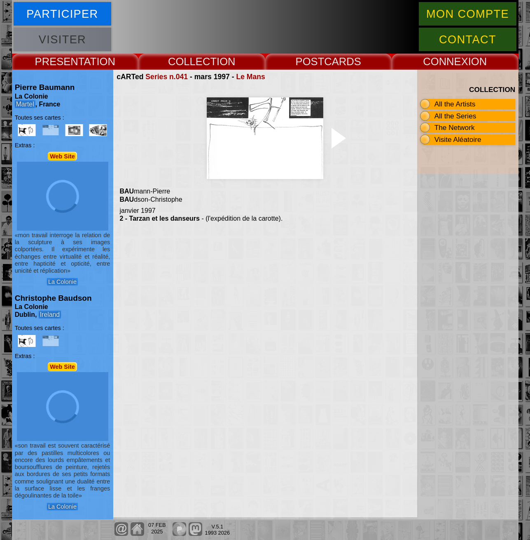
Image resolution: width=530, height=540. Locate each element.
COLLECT (192, 61)
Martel (25, 104)
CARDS (342, 61)
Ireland (50, 314)
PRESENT (59, 61)
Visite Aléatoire (457, 139)
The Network (454, 127)
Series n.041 (166, 77)
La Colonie (62, 281)
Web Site (62, 156)
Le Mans (250, 77)
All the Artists (455, 104)
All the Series (455, 116)
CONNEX (445, 61)
